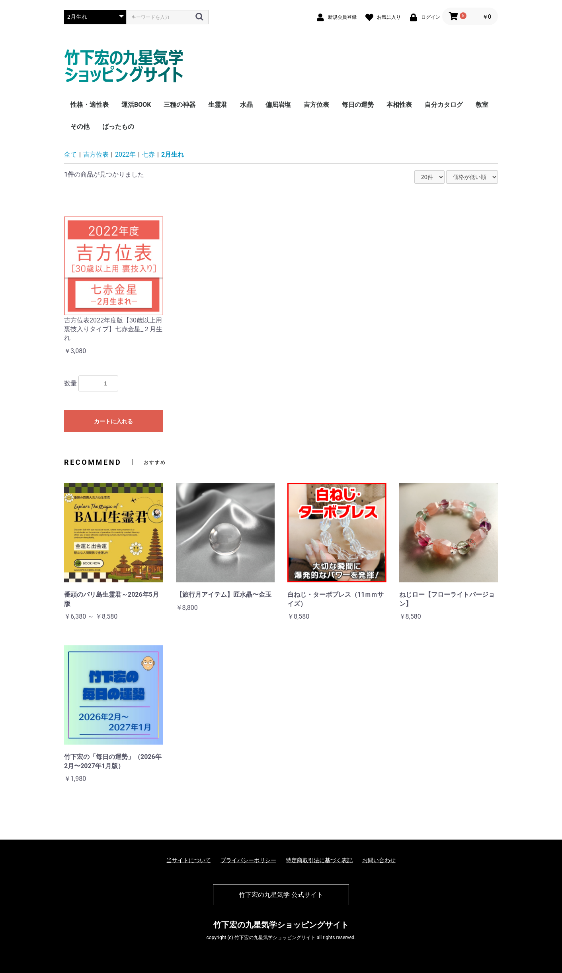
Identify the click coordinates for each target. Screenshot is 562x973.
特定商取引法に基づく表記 (319, 860)
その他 (80, 126)
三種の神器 (179, 104)
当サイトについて (188, 860)
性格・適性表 (89, 104)
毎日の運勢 (358, 104)
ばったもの (118, 126)
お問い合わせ (379, 860)
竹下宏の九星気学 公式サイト (281, 894)
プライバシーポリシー (248, 860)
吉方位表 (316, 104)
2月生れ (172, 154)
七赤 (148, 154)
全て (70, 154)
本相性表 (399, 104)
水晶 (246, 104)
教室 (482, 104)
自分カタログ (444, 104)
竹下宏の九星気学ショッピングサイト (281, 925)
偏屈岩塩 (278, 104)
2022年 (125, 154)
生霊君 (217, 104)
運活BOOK (136, 104)
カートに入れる (113, 421)
